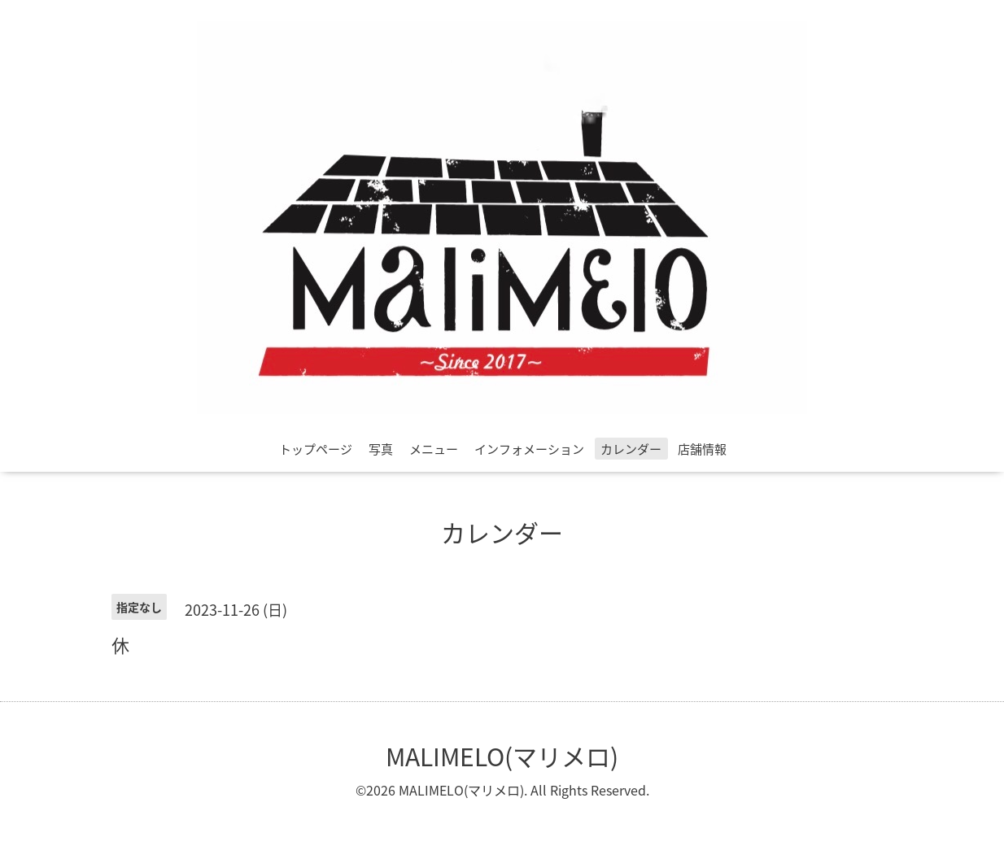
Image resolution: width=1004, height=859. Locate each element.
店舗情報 (702, 449)
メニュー (433, 449)
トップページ (315, 449)
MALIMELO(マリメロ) (502, 756)
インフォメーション (529, 449)
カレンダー (630, 449)
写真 (381, 449)
